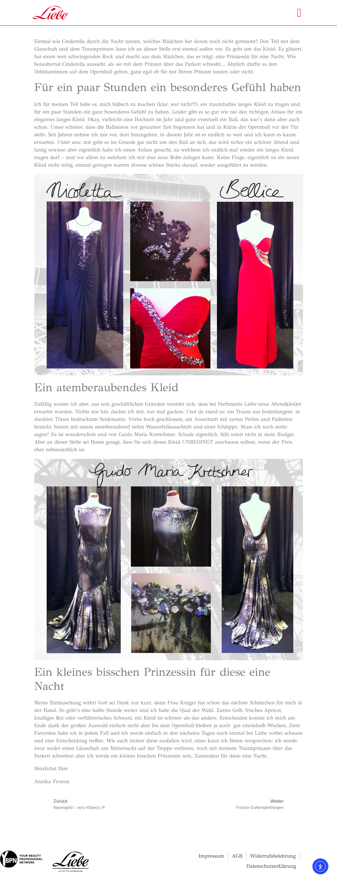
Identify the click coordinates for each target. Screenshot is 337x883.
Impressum (211, 856)
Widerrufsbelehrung (273, 856)
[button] (299, 12)
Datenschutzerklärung (271, 866)
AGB (237, 856)
